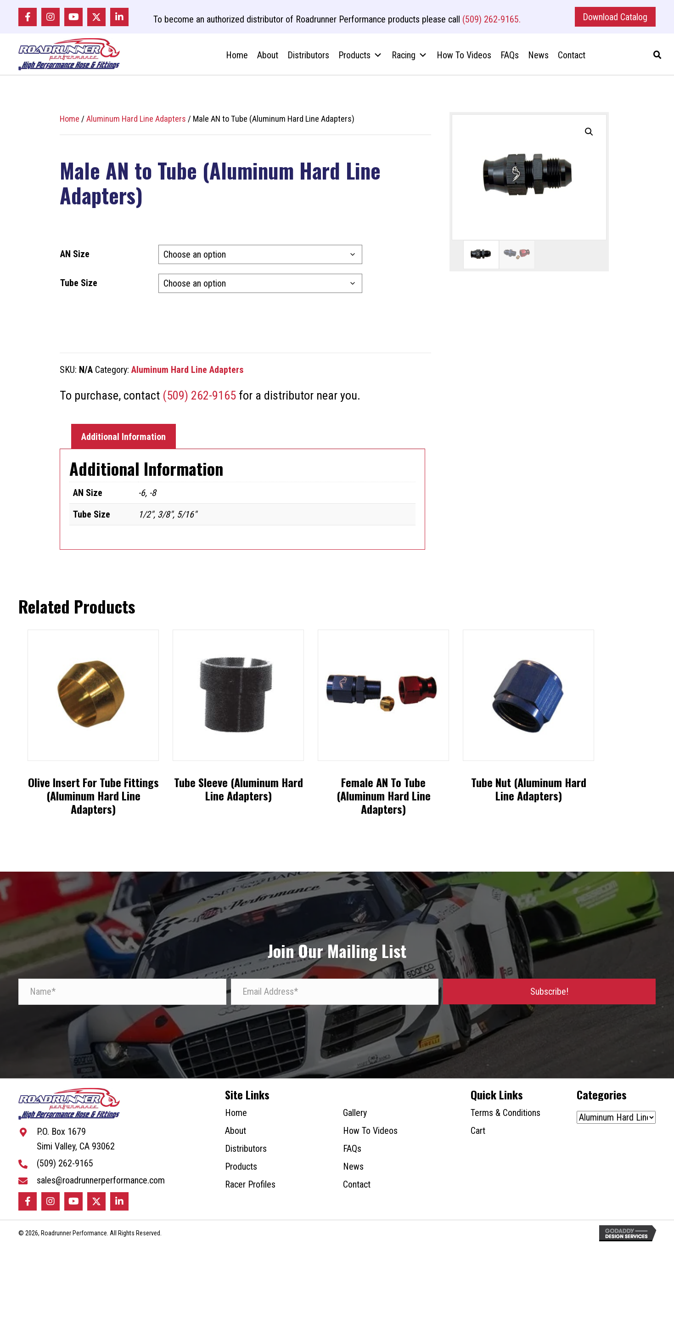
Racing (409, 59)
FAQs (509, 59)
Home (237, 59)
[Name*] (122, 998)
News (538, 59)
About (267, 59)
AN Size (75, 260)
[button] (27, 18)
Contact (571, 59)
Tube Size (78, 289)
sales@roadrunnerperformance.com (101, 1190)
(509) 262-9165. (491, 20)
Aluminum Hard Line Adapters (136, 125)
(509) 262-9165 (199, 402)
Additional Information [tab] (123, 443)
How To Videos (464, 59)
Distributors (308, 59)
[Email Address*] (335, 998)
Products (360, 59)
